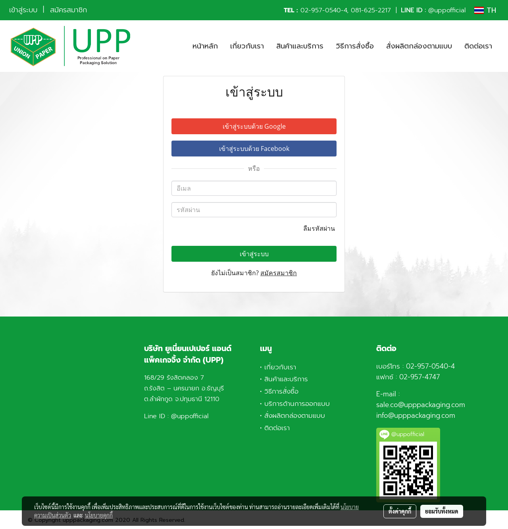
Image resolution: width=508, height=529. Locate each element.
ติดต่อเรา (478, 46)
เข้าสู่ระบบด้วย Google (254, 126)
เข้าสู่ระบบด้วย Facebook (254, 148)
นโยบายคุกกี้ (99, 515)
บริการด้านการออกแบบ (297, 403)
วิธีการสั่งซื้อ (355, 46)
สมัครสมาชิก (68, 9)
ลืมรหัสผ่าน (320, 228)
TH (485, 10)
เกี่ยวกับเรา (247, 46)
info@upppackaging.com (415, 415)
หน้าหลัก (205, 46)
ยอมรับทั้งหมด (441, 511)
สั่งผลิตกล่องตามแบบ (419, 46)
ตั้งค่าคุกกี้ (400, 511)
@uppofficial (447, 10)
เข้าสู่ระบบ (23, 9)
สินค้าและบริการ (299, 46)
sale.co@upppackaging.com (420, 405)
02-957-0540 (320, 10)
